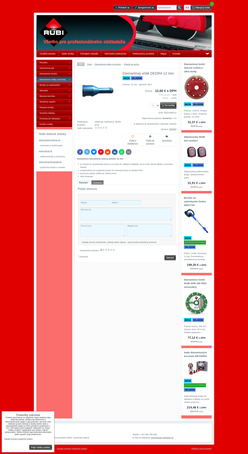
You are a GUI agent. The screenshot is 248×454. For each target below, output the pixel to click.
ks (155, 105)
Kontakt (176, 53)
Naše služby (68, 53)
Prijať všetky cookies (40, 447)
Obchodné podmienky (115, 53)
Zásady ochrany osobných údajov (72, 448)
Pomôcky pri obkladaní (50, 118)
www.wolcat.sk (45, 151)
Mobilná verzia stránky (201, 448)
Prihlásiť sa (124, 7)
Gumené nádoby (47, 113)
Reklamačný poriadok (143, 53)
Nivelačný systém (47, 102)
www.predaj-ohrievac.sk (49, 140)
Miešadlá (44, 90)
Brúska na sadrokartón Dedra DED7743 (195, 201)
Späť (81, 64)
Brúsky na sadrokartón (50, 85)
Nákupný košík (203, 7)
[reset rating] (101, 250)
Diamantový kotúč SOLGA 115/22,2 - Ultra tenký (194, 68)
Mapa (163, 53)
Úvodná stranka (47, 53)
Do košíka (170, 105)
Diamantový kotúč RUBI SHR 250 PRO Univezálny (195, 283)
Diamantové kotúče (48, 73)
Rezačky (43, 62)
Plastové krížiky (47, 107)
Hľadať (179, 7)
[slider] (101, 127)
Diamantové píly (47, 68)
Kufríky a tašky (46, 124)
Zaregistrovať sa (146, 7)
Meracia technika (47, 96)
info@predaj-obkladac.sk (162, 437)
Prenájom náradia (89, 53)
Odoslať (170, 257)
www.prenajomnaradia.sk (50, 162)
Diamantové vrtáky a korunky (53, 79)
